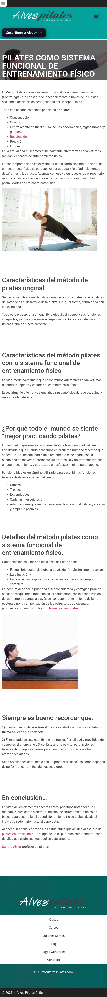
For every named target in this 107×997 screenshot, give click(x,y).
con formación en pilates (60, 608)
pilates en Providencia (17, 834)
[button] (3, 3)
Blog (53, 944)
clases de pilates (38, 297)
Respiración (18, 137)
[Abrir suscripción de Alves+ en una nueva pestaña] (24, 33)
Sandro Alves (11, 847)
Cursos (53, 927)
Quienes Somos (54, 936)
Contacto (53, 960)
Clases (53, 919)
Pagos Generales (53, 952)
